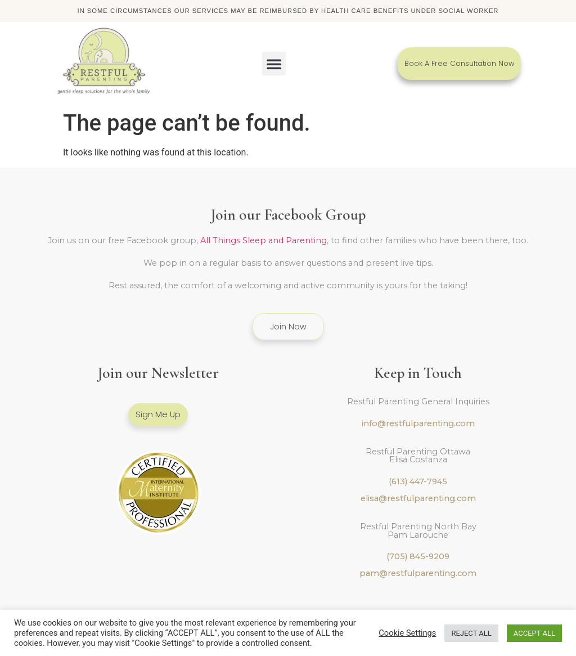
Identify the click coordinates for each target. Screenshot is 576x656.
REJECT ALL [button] (471, 633)
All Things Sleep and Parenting (263, 240)
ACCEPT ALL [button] (534, 633)
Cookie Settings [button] (407, 633)
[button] (274, 63)
